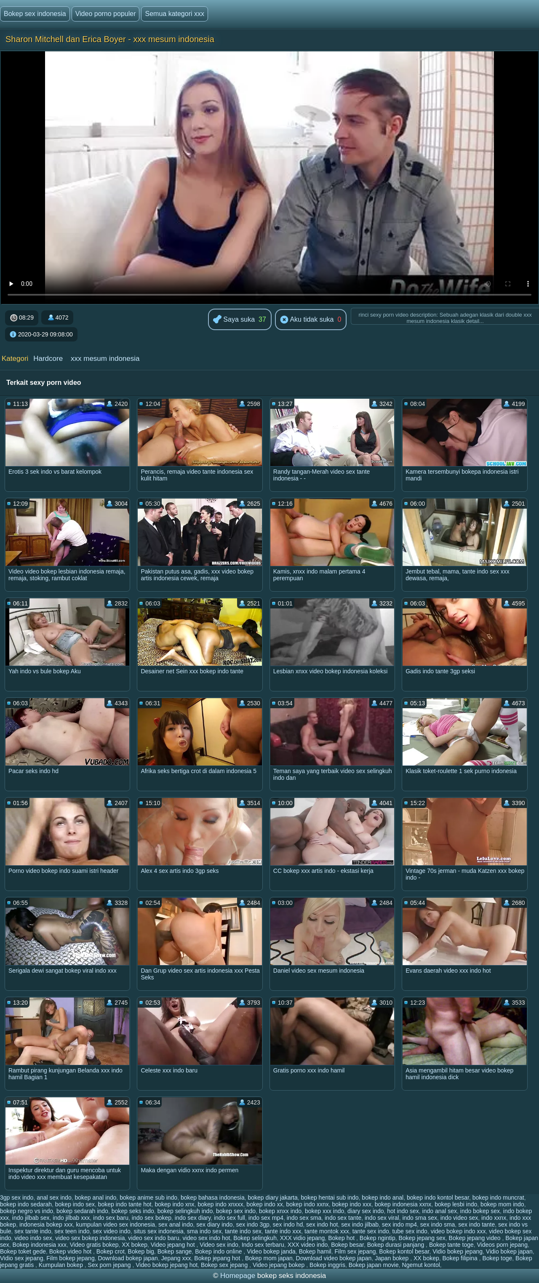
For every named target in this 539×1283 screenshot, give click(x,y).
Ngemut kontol (421, 1265)
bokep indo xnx (174, 1204)
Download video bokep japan (334, 1258)
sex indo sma (437, 1224)
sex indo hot (322, 1224)
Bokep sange (174, 1251)
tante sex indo (370, 1231)
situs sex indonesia (159, 1231)
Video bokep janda (271, 1251)
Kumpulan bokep (62, 1265)
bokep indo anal (382, 1197)
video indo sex (33, 1238)
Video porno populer (105, 13)
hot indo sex (403, 1211)
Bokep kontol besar (404, 1251)
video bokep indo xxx (458, 1231)
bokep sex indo (236, 1211)
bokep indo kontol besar (438, 1197)
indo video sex (459, 1217)
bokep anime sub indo (148, 1197)
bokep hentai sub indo (330, 1197)
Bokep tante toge (451, 1244)
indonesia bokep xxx (46, 1224)
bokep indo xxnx (307, 1204)
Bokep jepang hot (218, 1258)
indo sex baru (110, 1217)
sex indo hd (288, 1224)
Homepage (237, 1276)
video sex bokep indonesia (90, 1238)
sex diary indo (214, 1224)
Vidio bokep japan (509, 1251)
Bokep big (141, 1251)
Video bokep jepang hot (166, 1265)
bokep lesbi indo (456, 1204)
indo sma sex (419, 1217)
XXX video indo (308, 1244)
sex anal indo (175, 1224)
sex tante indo (32, 1231)
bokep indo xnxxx (220, 1204)
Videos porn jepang (502, 1244)
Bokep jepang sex (421, 1238)
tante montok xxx (326, 1231)
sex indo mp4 (399, 1224)
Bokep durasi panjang (396, 1244)
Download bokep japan (127, 1258)
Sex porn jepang (110, 1265)
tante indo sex (243, 1231)
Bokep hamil (315, 1251)
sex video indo (112, 1231)
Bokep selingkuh (255, 1238)
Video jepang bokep (279, 1265)
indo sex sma (304, 1217)
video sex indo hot (206, 1238)
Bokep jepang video (475, 1238)
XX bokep (134, 1244)
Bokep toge (497, 1258)
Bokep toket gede (23, 1251)
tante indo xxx (283, 1231)
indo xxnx (493, 1217)
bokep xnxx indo (280, 1211)
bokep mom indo (502, 1204)
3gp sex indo (16, 1197)
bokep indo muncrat (498, 1197)
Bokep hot (342, 1238)
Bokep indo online (219, 1251)
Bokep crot (110, 1251)
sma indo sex (204, 1231)
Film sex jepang (355, 1251)
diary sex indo (365, 1211)
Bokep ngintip (377, 1238)
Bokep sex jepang (225, 1265)
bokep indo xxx (351, 1204)
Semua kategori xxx (174, 13)
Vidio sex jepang (21, 1258)
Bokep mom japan (269, 1258)
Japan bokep (392, 1258)
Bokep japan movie (374, 1265)
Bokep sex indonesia (35, 13)
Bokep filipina (461, 1258)
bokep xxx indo (324, 1211)
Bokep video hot (71, 1251)
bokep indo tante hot (125, 1204)
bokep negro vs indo (26, 1211)
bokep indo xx (264, 1204)
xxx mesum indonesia (105, 359)
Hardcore (48, 359)
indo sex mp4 (265, 1217)
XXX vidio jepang (302, 1238)
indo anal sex (439, 1211)
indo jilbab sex (31, 1217)
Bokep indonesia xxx (40, 1244)
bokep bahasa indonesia (213, 1197)
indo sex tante (343, 1217)
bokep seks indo (133, 1211)
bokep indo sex (75, 1204)
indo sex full (229, 1217)
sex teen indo (71, 1231)
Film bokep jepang (70, 1258)
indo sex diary (193, 1217)
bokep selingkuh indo (185, 1211)
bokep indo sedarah (26, 1204)
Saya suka (234, 320)
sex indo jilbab (360, 1224)
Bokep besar (347, 1244)
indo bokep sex (480, 1211)
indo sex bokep (151, 1217)
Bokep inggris (327, 1265)
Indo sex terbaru (263, 1244)
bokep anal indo (95, 1197)
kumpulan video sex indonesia (115, 1224)
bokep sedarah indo (82, 1211)
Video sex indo (219, 1244)
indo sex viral (382, 1217)
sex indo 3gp (252, 1224)
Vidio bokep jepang (457, 1251)
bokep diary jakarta (273, 1197)
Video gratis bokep (94, 1244)
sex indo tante (476, 1224)
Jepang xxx (176, 1258)
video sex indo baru (153, 1238)
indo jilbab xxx (71, 1217)
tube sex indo (409, 1231)
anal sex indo (54, 1197)
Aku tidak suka (307, 320)
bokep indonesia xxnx (403, 1204)
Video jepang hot (174, 1244)
